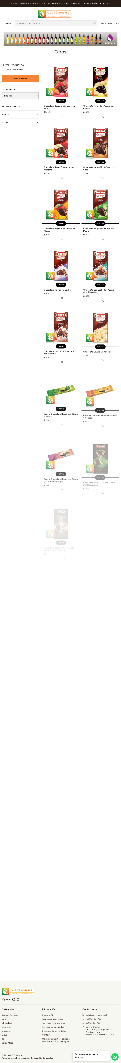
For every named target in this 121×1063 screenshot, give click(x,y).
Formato (20, 122)
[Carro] (117, 23)
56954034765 (91, 1023)
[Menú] (6, 23)
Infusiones (7, 1031)
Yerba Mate (7, 1042)
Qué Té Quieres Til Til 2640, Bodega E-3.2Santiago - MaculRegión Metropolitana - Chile (98, 1031)
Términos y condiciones (53, 1023)
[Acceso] (108, 23)
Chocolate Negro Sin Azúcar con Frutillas (59, 107)
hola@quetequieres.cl (94, 1015)
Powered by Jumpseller (42, 1058)
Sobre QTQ (47, 1015)
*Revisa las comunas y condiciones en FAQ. (90, 3)
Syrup (5, 1034)
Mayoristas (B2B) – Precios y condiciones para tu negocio (56, 1040)
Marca (20, 114)
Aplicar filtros (20, 78)
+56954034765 (91, 1019)
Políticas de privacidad (53, 1027)
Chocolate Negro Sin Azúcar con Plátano (98, 107)
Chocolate (7, 1023)
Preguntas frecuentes (52, 1019)
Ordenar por (8, 89)
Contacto (47, 1034)
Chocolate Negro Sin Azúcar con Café (98, 182)
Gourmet (6, 1027)
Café (4, 1019)
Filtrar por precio (20, 106)
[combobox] (56, 23)
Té (3, 1038)
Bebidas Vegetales (11, 1015)
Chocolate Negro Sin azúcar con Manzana (59, 178)
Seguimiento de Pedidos (54, 1031)
